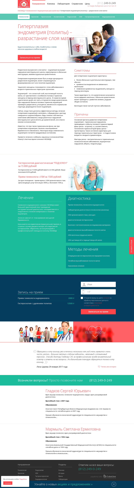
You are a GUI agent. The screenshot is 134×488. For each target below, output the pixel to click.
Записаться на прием (30, 57)
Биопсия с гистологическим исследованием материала (89, 225)
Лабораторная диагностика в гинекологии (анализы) (88, 210)
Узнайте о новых (63, 484)
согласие (106, 298)
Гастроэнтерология (92, 17)
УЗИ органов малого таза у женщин (81, 215)
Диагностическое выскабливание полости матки (87, 230)
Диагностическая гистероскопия (80, 220)
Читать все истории (108, 366)
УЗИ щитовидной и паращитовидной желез (85, 240)
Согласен (8, 483)
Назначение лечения (76, 266)
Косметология (59, 17)
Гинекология (23, 17)
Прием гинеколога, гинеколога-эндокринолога (86, 205)
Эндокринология (108, 17)
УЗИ (80, 17)
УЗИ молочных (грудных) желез (80, 235)
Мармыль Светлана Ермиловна (73, 429)
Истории (61, 473)
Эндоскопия (71, 17)
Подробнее (23, 479)
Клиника (61, 470)
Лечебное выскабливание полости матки (84, 261)
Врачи (61, 476)
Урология (34, 17)
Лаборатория (63, 479)
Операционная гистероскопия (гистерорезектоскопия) (89, 256)
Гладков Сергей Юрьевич (68, 390)
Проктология (46, 17)
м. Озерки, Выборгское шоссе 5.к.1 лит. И (102, 6)
